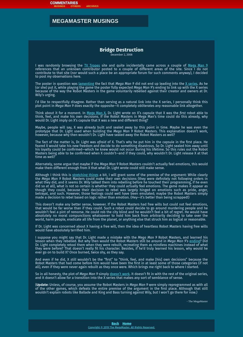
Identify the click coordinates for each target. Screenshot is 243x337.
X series (191, 84)
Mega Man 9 (198, 65)
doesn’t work (120, 274)
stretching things (85, 175)
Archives (92, 6)
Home (126, 324)
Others (76, 6)
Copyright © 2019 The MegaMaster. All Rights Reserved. (121, 327)
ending (194, 241)
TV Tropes (92, 65)
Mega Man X (96, 113)
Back (115, 324)
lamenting (86, 84)
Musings (59, 6)
